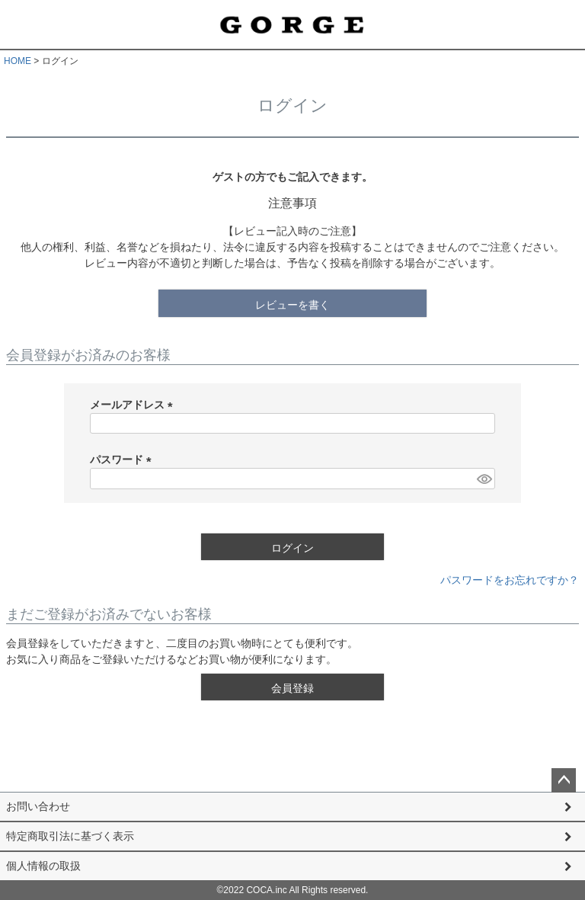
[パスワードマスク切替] (483, 478)
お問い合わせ (38, 806)
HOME (17, 61)
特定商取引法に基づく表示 (70, 836)
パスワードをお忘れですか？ (509, 580)
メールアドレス (134, 405)
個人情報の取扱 (43, 866)
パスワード (123, 459)
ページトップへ (563, 780)
